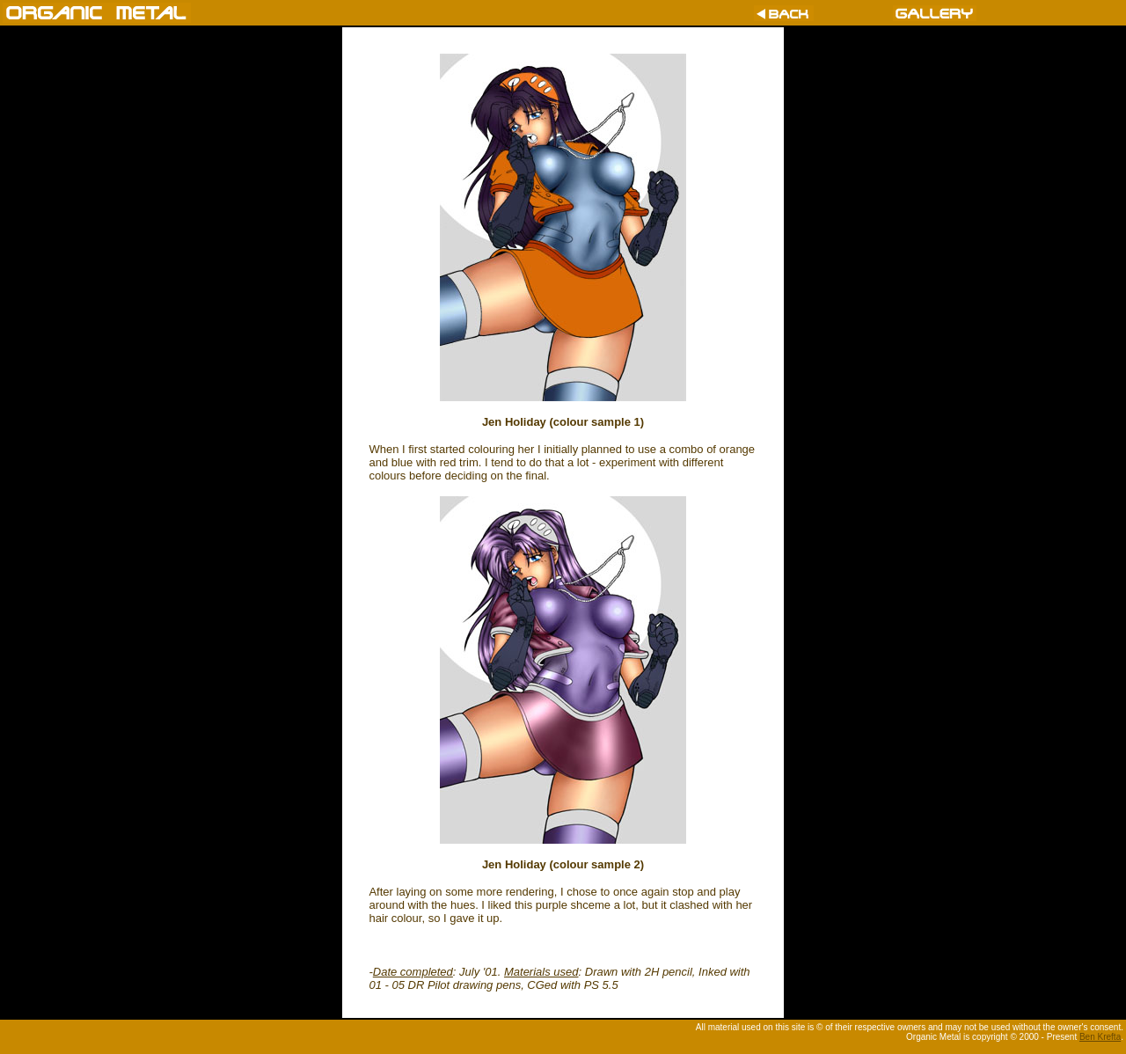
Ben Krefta (1100, 1037)
